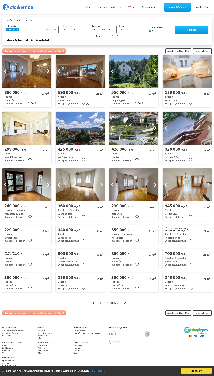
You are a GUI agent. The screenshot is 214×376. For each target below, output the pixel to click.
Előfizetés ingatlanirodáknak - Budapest (87, 333)
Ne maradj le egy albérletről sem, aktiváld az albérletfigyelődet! (34, 51)
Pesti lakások (42, 346)
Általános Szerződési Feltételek (13, 331)
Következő (112, 302)
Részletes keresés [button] (107, 35)
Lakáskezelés (201, 7)
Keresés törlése (202, 51)
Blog (87, 7)
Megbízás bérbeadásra (46, 333)
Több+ (40, 338)
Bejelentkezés (149, 7)
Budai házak (78, 348)
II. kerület (12, 29)
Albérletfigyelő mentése (178, 51)
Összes (4, 346)
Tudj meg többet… (98, 370)
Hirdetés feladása (80, 331)
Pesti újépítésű (43, 351)
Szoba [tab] (29, 20)
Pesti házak (42, 348)
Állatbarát (5, 363)
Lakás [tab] (9, 20)
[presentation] (5, 71)
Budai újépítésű (79, 351)
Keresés (192, 30)
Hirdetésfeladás (177, 7)
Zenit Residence (7, 348)
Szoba (121, 26)
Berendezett (158, 27)
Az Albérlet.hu (43, 336)
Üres (154, 30)
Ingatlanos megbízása (109, 7)
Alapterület (96, 26)
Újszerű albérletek (8, 361)
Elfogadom (196, 370)
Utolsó (127, 302)
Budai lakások (78, 346)
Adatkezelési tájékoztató (10, 333)
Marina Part (6, 351)
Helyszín (12, 26)
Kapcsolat (41, 331)
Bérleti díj (67, 26)
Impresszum (6, 336)
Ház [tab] (19, 20)
